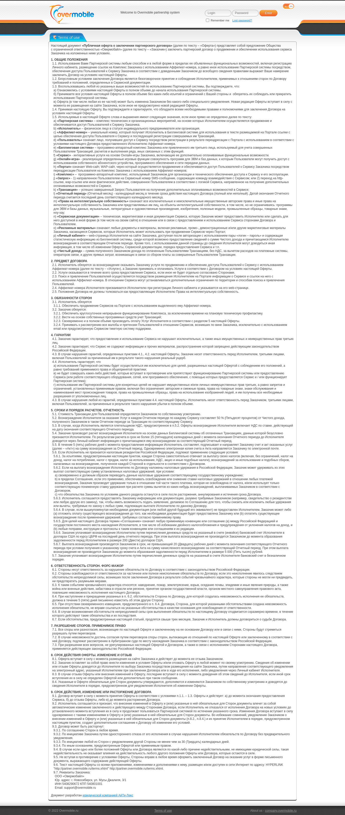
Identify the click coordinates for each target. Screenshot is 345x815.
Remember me (218, 20)
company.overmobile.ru (281, 810)
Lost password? (242, 20)
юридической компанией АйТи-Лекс (108, 795)
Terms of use (163, 810)
